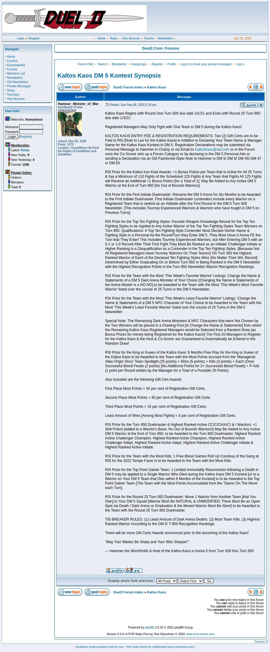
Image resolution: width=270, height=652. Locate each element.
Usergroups (139, 64)
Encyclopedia (16, 65)
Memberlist (119, 64)
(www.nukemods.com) (180, 646)
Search (102, 64)
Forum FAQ (86, 64)
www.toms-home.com (200, 634)
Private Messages (19, 86)
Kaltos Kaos (156, 87)
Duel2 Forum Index (128, 87)
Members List (16, 73)
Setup (11, 90)
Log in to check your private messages (206, 64)
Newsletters (165, 38)
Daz (121, 646)
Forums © (261, 641)
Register (34, 38)
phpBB (149, 627)
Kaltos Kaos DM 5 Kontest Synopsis (109, 75)
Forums (149, 38)
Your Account (131, 38)
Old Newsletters (17, 82)
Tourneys (13, 94)
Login (20, 38)
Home (102, 38)
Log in (240, 64)
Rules (114, 38)
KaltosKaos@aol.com (212, 149)
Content (12, 61)
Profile (171, 64)
